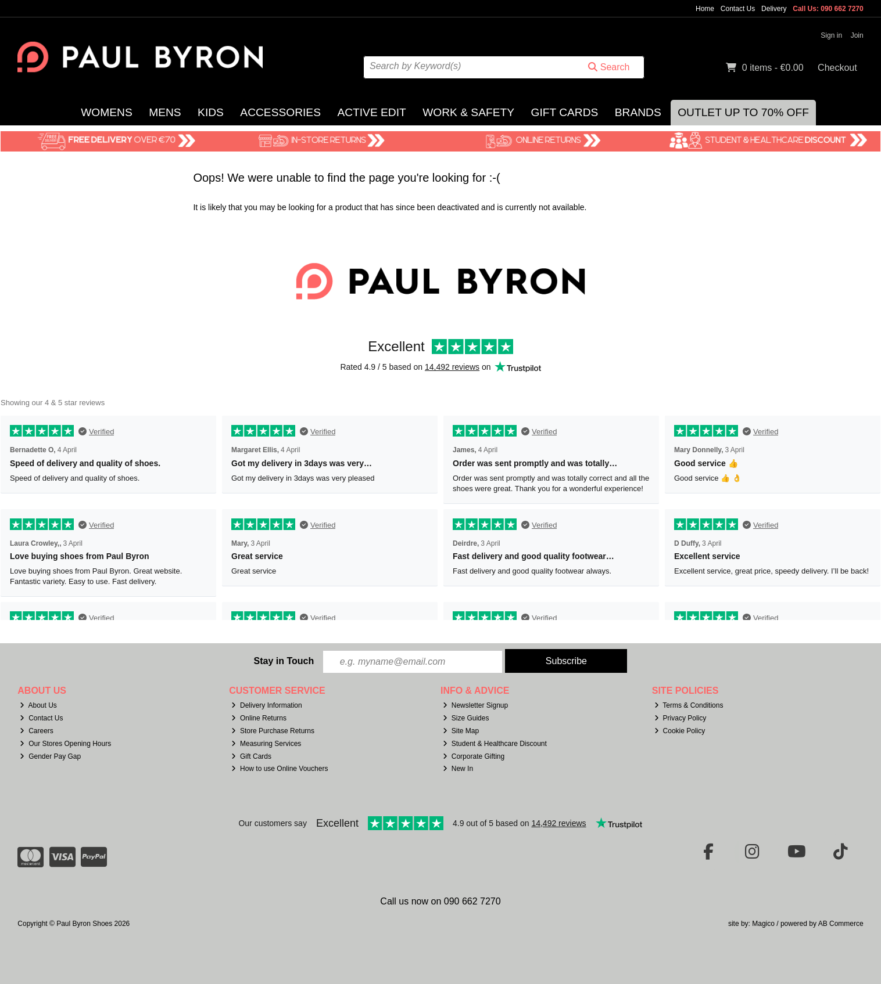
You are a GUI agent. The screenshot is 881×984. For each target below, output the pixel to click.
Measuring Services (266, 744)
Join (857, 35)
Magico (763, 924)
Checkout (837, 68)
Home (705, 9)
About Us (38, 705)
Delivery (773, 9)
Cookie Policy (679, 731)
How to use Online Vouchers (279, 769)
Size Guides (466, 718)
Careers (36, 731)
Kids (211, 112)
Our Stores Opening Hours (65, 744)
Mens (165, 112)
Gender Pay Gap (50, 756)
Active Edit (371, 112)
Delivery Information (266, 705)
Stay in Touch (283, 661)
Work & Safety (468, 112)
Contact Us (738, 9)
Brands (638, 112)
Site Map (461, 731)
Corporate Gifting (473, 756)
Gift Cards (564, 112)
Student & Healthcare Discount (495, 744)
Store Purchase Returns (272, 731)
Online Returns (258, 718)
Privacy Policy (680, 718)
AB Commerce (841, 924)
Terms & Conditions (689, 705)
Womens (106, 112)
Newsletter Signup (475, 705)
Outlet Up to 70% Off (743, 112)
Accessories (280, 112)
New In (458, 769)
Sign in (831, 35)
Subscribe (566, 661)
